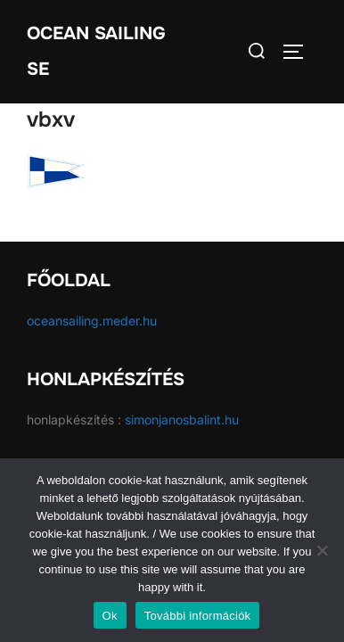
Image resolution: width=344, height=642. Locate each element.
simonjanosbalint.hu (182, 419)
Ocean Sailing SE (96, 51)
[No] (322, 550)
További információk (197, 615)
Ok (110, 615)
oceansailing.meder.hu (92, 320)
